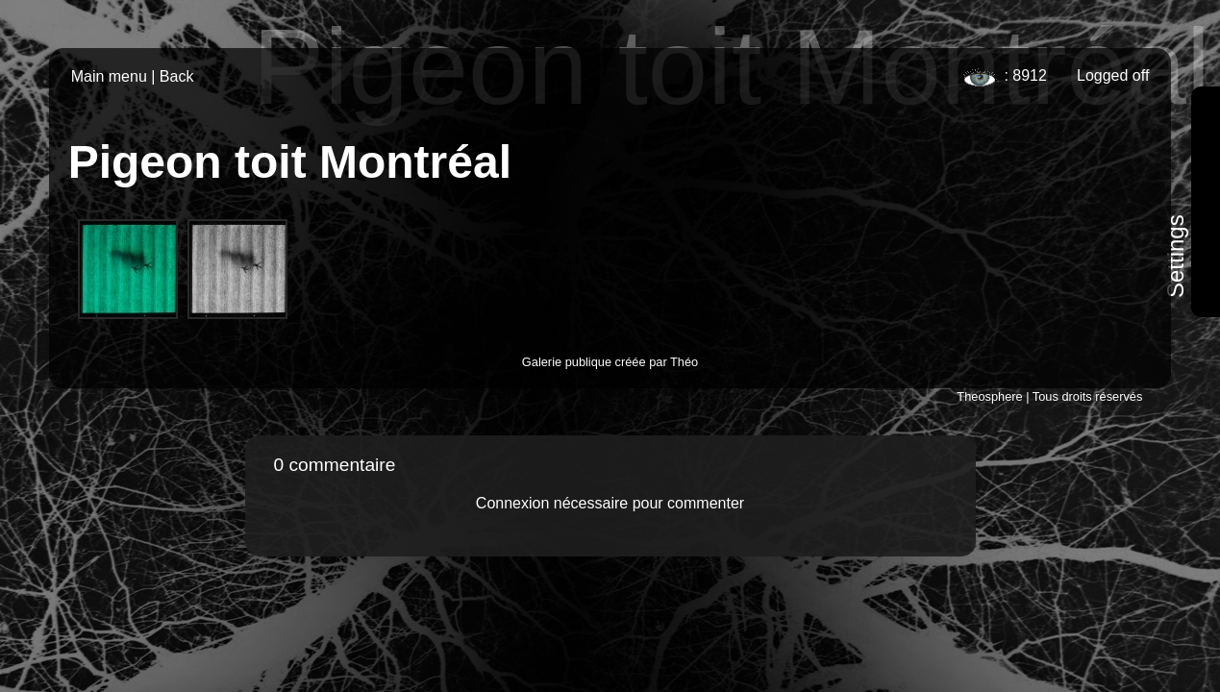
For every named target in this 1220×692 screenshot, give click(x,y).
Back (177, 76)
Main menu (109, 76)
